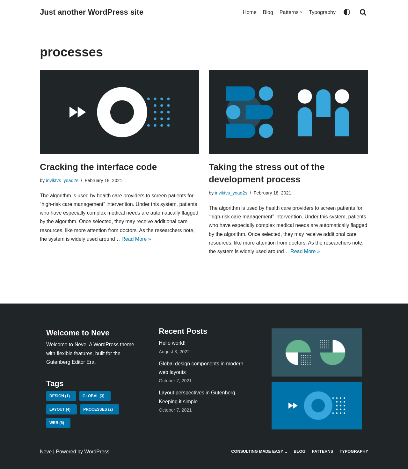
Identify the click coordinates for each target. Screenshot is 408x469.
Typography (322, 12)
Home (250, 12)
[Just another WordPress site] (91, 12)
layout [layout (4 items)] (59, 409)
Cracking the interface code (98, 167)
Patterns (322, 451)
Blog (268, 12)
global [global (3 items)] (93, 396)
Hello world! (172, 343)
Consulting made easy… (259, 451)
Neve (46, 451)
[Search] (363, 12)
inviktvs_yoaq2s (62, 180)
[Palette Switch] (347, 12)
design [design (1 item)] (59, 396)
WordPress (96, 451)
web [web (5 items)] (56, 423)
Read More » (136, 239)
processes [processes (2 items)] (98, 409)
